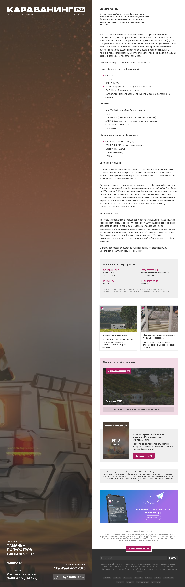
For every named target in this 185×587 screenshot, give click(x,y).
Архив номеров (168, 578)
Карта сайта (156, 582)
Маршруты (138, 578)
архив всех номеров (164, 446)
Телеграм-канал (142, 582)
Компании (127, 578)
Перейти (145, 283)
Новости (120, 582)
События (148, 578)
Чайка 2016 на (142, 472)
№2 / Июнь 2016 (79, 14)
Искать (172, 558)
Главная (107, 578)
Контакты (130, 582)
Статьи (157, 578)
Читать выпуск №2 (144, 456)
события (138, 480)
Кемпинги (117, 578)
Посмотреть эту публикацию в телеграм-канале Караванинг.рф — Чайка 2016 (139, 409)
